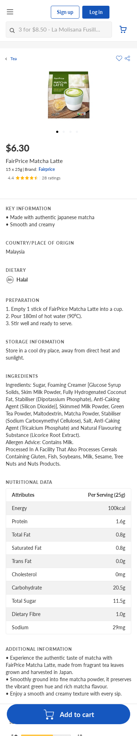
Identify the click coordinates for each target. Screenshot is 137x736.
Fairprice (47, 169)
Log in (96, 12)
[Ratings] (34, 178)
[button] (127, 58)
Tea (13, 59)
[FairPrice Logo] (32, 12)
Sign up (65, 12)
